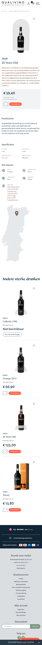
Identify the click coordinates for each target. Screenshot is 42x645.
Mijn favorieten (21, 615)
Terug (4, 11)
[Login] (28, 3)
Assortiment (21, 599)
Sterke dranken (13, 11)
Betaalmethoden (21, 584)
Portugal (21, 11)
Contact (21, 578)
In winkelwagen (15, 104)
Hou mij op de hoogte (12, 334)
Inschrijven (35, 626)
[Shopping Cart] (33, 3)
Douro (27, 11)
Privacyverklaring (21, 593)
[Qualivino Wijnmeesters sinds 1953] (13, 3)
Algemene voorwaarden (21, 581)
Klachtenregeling (21, 590)
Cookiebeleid (21, 596)
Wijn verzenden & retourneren (21, 587)
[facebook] (19, 637)
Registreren (21, 609)
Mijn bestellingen (21, 612)
